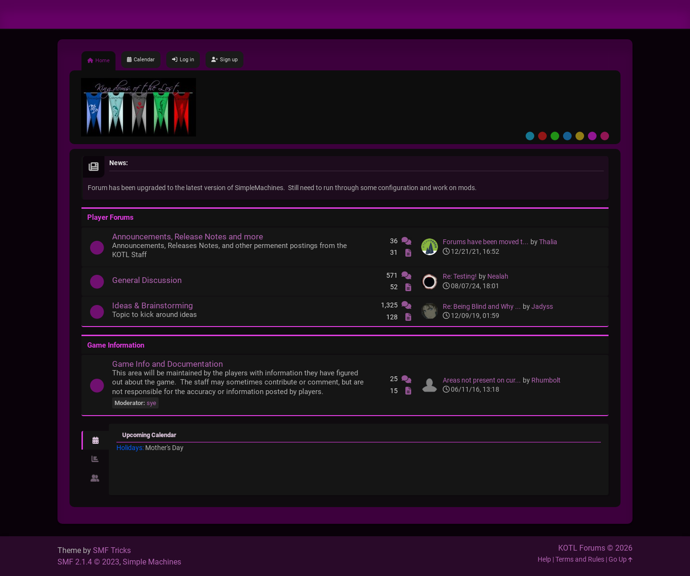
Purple (592, 136)
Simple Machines (152, 561)
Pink (604, 136)
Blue (567, 136)
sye (151, 403)
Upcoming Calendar (149, 435)
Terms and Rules (579, 559)
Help (544, 559)
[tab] (95, 440)
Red (542, 136)
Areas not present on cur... (482, 380)
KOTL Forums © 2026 (595, 548)
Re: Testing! (460, 276)
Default (530, 136)
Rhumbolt (546, 380)
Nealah (497, 276)
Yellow (579, 136)
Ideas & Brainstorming (152, 305)
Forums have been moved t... (486, 242)
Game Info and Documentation (167, 364)
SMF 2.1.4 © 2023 (88, 561)
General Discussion (147, 280)
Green (555, 136)
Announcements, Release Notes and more (187, 236)
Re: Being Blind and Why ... (482, 307)
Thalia (548, 242)
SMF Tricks (112, 550)
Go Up (620, 559)
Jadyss (542, 307)
